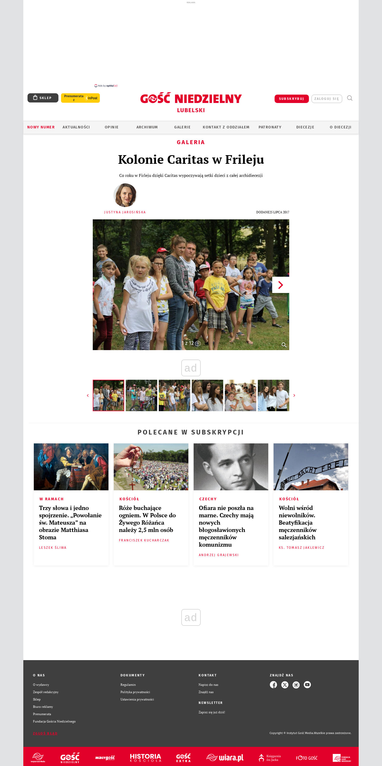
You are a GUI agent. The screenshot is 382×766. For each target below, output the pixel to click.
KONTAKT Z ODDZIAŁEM (226, 127)
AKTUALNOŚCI (76, 127)
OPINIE (112, 127)
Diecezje (305, 127)
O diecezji (340, 127)
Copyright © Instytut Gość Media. (292, 733)
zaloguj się (326, 99)
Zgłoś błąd (45, 733)
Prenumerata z (74, 98)
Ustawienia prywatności (137, 699)
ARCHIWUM (147, 127)
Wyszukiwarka (349, 98)
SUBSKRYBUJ (291, 99)
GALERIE (182, 127)
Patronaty (270, 127)
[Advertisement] (191, 44)
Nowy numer (41, 127)
